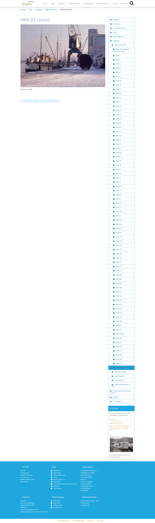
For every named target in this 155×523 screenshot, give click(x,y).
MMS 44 (118, 85)
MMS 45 (118, 89)
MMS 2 (117, 55)
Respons (83, 479)
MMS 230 (118, 338)
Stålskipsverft (58, 505)
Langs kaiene (87, 467)
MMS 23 (118, 98)
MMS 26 (118, 106)
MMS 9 (117, 102)
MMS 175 (118, 190)
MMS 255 (118, 228)
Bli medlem (24, 482)
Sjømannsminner (89, 497)
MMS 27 (118, 131)
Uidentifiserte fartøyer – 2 (89, 471)
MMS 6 (117, 60)
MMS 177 (118, 237)
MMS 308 (118, 300)
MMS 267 (118, 245)
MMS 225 (118, 330)
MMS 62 (118, 216)
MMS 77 (118, 178)
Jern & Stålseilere (118, 36)
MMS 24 (118, 115)
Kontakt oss (25, 477)
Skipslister (116, 20)
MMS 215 (118, 304)
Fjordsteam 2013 (86, 475)
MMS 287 (118, 347)
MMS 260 (118, 355)
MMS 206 (118, 275)
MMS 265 (118, 241)
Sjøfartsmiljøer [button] (74, 4)
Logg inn (100, 521)
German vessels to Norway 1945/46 (120, 392)
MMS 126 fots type (120, 372)
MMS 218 (118, 292)
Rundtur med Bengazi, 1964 (90, 501)
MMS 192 (118, 296)
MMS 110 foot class (117, 421)
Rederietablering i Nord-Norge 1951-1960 (33, 512)
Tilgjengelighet (78, 521)
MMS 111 (118, 233)
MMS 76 (118, 174)
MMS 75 (118, 182)
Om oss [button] (45, 4)
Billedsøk (124, 4)
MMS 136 (118, 152)
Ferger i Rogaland (86, 482)
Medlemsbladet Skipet (28, 479)
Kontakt (91, 521)
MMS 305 (118, 279)
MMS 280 (118, 283)
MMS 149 (118, 93)
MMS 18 (118, 81)
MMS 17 (118, 72)
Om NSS (25, 467)
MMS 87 (118, 157)
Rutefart (23, 501)
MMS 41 (118, 77)
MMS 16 (118, 68)
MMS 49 (118, 119)
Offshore (24, 507)
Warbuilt (115, 397)
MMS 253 (118, 224)
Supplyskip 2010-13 (87, 486)
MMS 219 (118, 317)
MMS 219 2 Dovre (121, 368)
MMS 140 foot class (116, 424)
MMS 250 (118, 220)
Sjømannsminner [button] (103, 4)
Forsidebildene (85, 488)
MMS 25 (118, 127)
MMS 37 (118, 199)
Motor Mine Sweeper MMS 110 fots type (121, 50)
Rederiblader (85, 503)
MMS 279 (118, 271)
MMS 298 (118, 359)
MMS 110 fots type (51, 9)
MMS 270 (118, 351)
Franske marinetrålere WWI (120, 386)
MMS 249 (118, 212)
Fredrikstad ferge (86, 477)
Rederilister (116, 24)
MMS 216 (118, 313)
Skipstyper (57, 501)
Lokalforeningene (27, 475)
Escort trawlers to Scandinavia (120, 426)
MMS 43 (118, 169)
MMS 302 (118, 363)
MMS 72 (118, 144)
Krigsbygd (38, 9)
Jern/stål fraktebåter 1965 (29, 510)
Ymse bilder (84, 490)
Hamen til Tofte (86, 484)
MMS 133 (118, 123)
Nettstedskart (63, 521)
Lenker (115, 4)
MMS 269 (118, 309)
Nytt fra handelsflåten (28, 503)
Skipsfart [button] (62, 4)
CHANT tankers (119, 376)
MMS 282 (118, 258)
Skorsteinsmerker (118, 28)
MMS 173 (118, 186)
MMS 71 (118, 140)
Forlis (114, 32)
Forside (23, 9)
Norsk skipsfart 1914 (27, 505)
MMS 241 (118, 203)
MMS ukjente (119, 334)
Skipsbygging (58, 497)
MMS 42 (118, 148)
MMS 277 (118, 266)
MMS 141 (118, 110)
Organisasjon (25, 473)
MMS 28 (118, 136)
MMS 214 (118, 254)
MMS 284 (118, 321)
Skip (30, 9)
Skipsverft (56, 503)
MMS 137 (118, 161)
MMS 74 (118, 165)
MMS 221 (118, 325)
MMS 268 (118, 250)
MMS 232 (118, 342)
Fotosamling (116, 401)
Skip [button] (53, 4)
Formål (23, 471)
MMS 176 (118, 195)
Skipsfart (26, 497)
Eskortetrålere (119, 380)
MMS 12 (118, 64)
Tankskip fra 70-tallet (88, 473)
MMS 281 (118, 287)
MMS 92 (118, 207)
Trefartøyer (57, 507)
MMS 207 (118, 262)
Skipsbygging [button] (88, 4)
